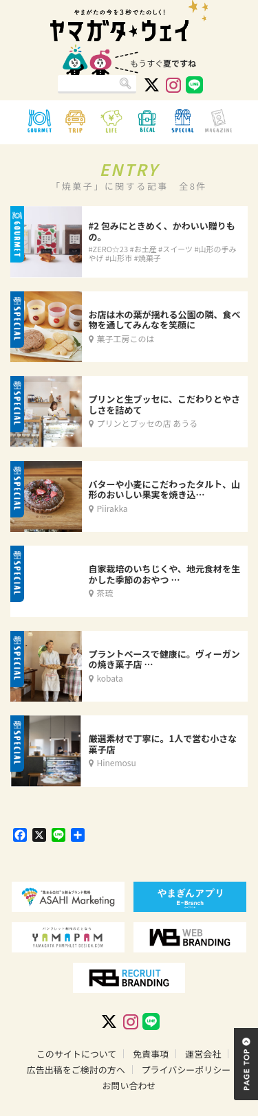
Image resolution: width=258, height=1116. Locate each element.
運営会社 (203, 1053)
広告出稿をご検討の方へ (76, 1069)
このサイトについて (76, 1053)
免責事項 (151, 1053)
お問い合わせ (128, 1085)
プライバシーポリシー (186, 1069)
